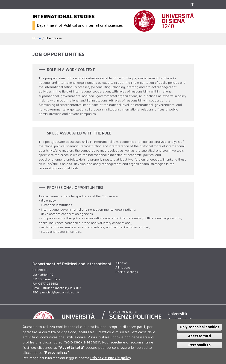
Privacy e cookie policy (110, 358)
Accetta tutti (199, 336)
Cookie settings (126, 272)
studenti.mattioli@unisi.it (61, 288)
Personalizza (199, 345)
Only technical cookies (199, 327)
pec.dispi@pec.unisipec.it (59, 292)
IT (192, 4)
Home (36, 38)
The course (53, 38)
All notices (122, 267)
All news (121, 263)
